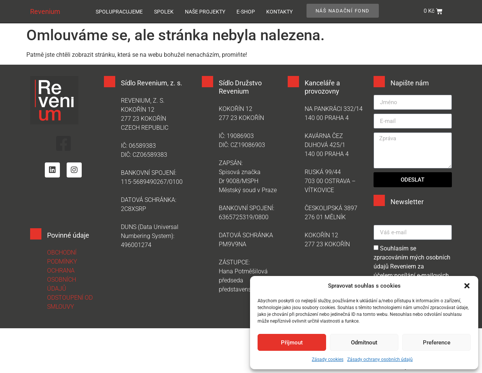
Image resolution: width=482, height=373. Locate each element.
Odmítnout (364, 342)
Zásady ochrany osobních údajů (380, 359)
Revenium (45, 11)
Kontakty (279, 12)
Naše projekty (205, 12)
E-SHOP (245, 12)
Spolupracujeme (119, 12)
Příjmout (292, 342)
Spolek (164, 12)
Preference (436, 342)
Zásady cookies (327, 359)
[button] (467, 286)
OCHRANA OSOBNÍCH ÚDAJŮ (61, 281)
